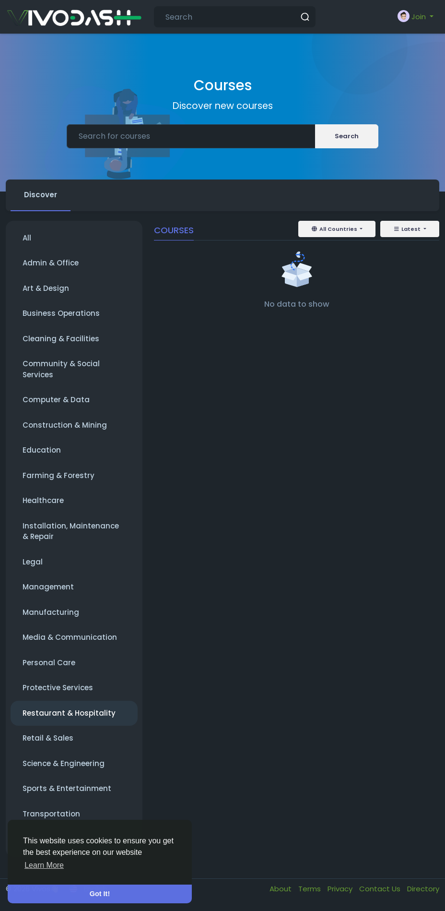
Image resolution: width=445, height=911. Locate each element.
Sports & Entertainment (67, 788)
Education (42, 450)
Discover (40, 195)
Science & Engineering (64, 763)
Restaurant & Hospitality (69, 713)
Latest (407, 229)
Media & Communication (70, 637)
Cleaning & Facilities (61, 339)
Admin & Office (51, 263)
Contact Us (380, 889)
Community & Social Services (61, 369)
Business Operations (61, 313)
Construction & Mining (65, 425)
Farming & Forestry (58, 475)
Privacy (341, 889)
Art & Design (46, 288)
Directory (423, 889)
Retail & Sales (48, 738)
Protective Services (58, 688)
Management (48, 587)
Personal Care (49, 663)
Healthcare (43, 500)
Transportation (51, 814)
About (281, 889)
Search (347, 136)
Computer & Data (56, 400)
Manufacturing (51, 612)
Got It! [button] (100, 894)
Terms (310, 889)
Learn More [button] (44, 865)
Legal (33, 562)
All (27, 238)
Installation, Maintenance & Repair (71, 531)
